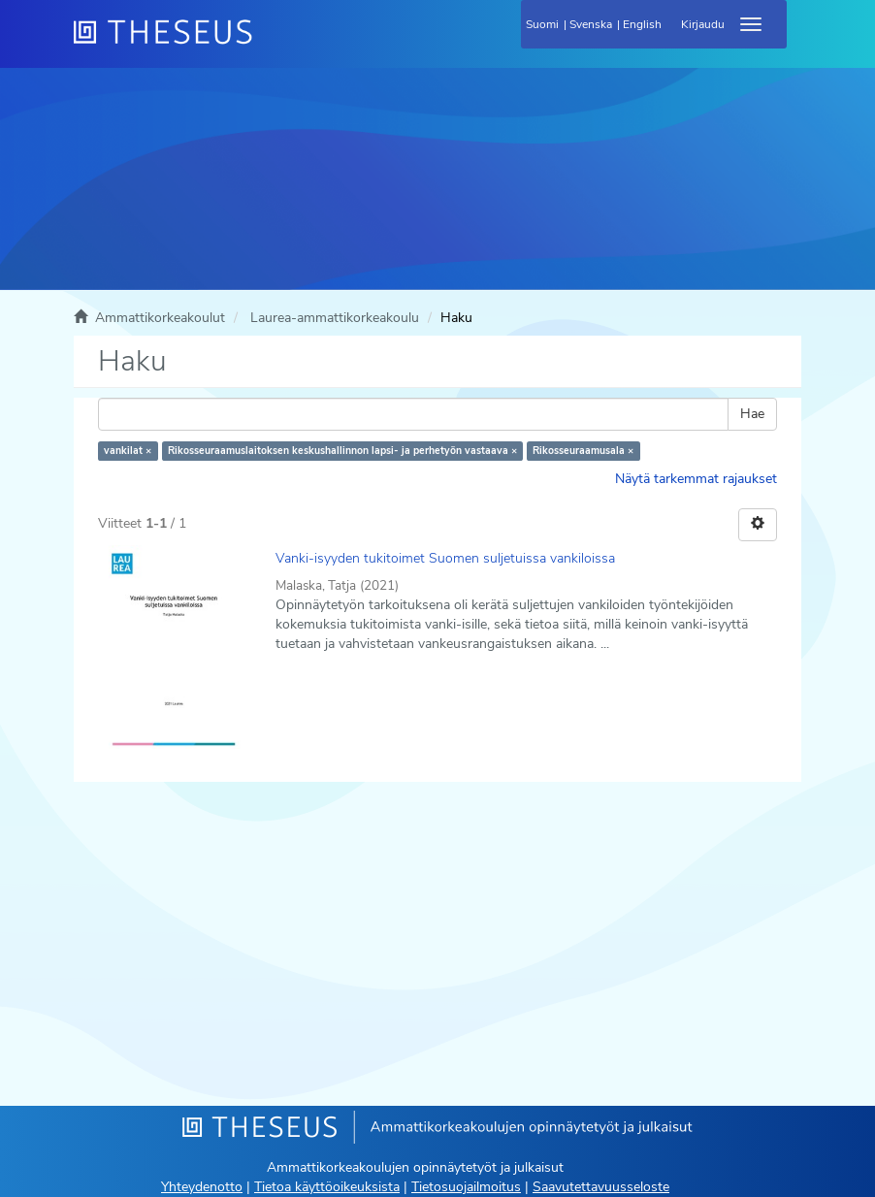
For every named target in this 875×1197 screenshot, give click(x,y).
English (642, 24)
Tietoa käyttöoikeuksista (327, 1187)
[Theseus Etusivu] (268, 43)
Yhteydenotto (202, 1187)
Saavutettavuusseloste (601, 1187)
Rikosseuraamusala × (583, 450)
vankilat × (127, 450)
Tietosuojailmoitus (466, 1187)
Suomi (542, 24)
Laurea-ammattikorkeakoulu (334, 317)
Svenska (590, 24)
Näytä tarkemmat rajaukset (696, 478)
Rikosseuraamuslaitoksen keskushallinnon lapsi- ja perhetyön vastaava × (342, 450)
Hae (752, 413)
